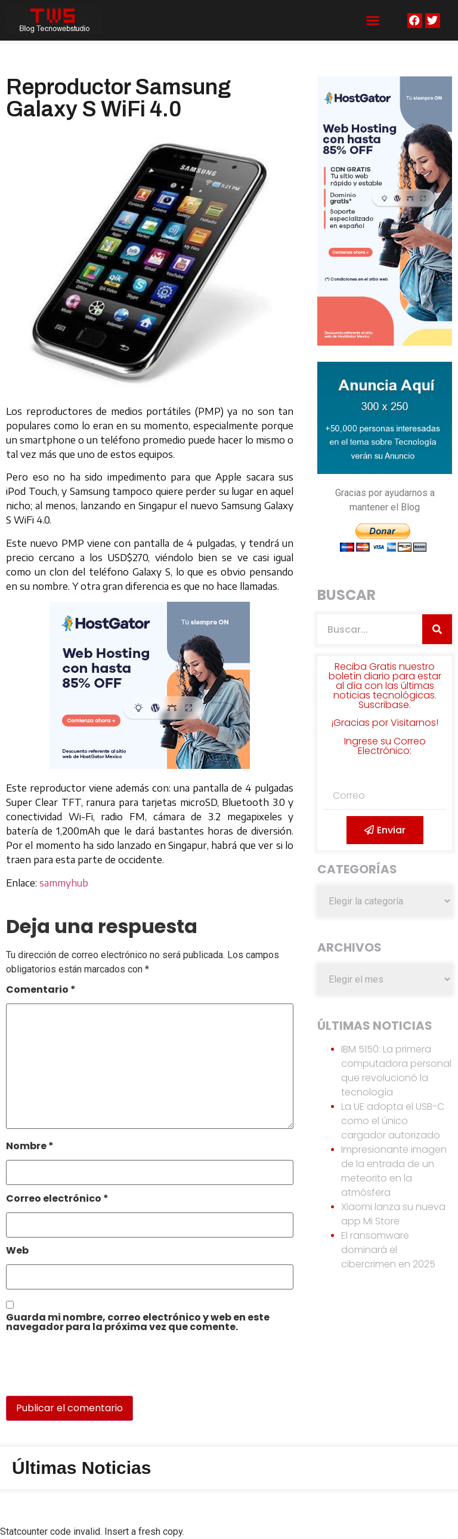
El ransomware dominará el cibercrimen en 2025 (388, 1250)
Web (17, 1251)
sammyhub (63, 883)
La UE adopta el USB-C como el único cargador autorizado (392, 1121)
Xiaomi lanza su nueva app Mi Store (393, 1214)
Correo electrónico (57, 1199)
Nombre (30, 1147)
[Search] (437, 629)
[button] (372, 20)
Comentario (41, 990)
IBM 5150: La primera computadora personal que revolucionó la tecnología (396, 1070)
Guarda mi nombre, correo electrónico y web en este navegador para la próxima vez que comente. (138, 1323)
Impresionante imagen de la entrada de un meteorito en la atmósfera (394, 1171)
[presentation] (87, 1370)
